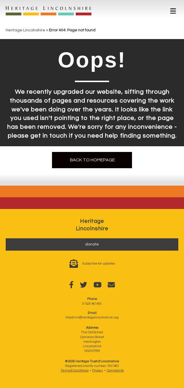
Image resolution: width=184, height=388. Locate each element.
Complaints (115, 370)
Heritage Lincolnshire (25, 30)
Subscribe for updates (98, 263)
